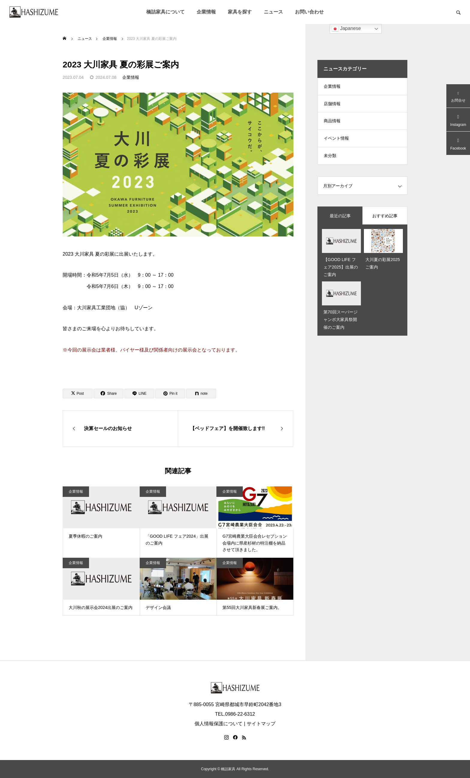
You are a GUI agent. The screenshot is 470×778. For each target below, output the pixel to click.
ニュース (273, 11)
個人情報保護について (218, 723)
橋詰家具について (165, 11)
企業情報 (206, 11)
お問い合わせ (309, 11)
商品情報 (332, 122)
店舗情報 (332, 104)
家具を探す (240, 11)
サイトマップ (261, 723)
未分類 (330, 158)
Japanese (346, 28)
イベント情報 (336, 140)
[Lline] (139, 393)
